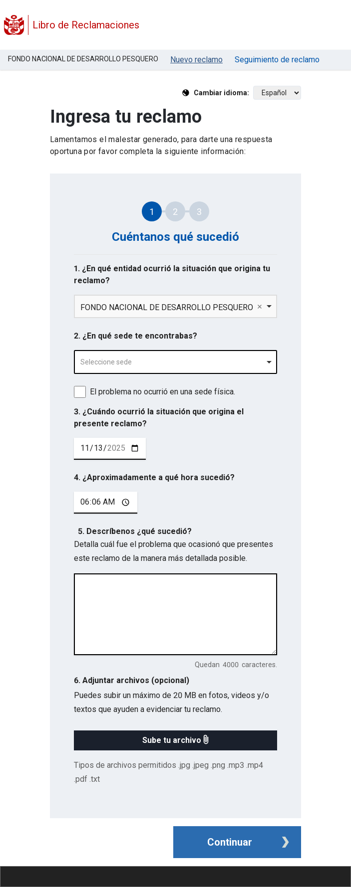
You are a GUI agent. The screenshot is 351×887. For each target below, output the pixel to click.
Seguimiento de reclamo (277, 59)
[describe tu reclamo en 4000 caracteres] (175, 614)
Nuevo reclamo (196, 59)
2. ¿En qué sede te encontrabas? (135, 336)
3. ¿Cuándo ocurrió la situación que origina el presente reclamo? (159, 417)
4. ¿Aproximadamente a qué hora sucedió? (154, 477)
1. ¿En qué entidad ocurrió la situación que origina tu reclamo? (172, 274)
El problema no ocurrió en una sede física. (162, 391)
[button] (175, 740)
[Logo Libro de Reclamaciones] (14, 25)
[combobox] (175, 362)
